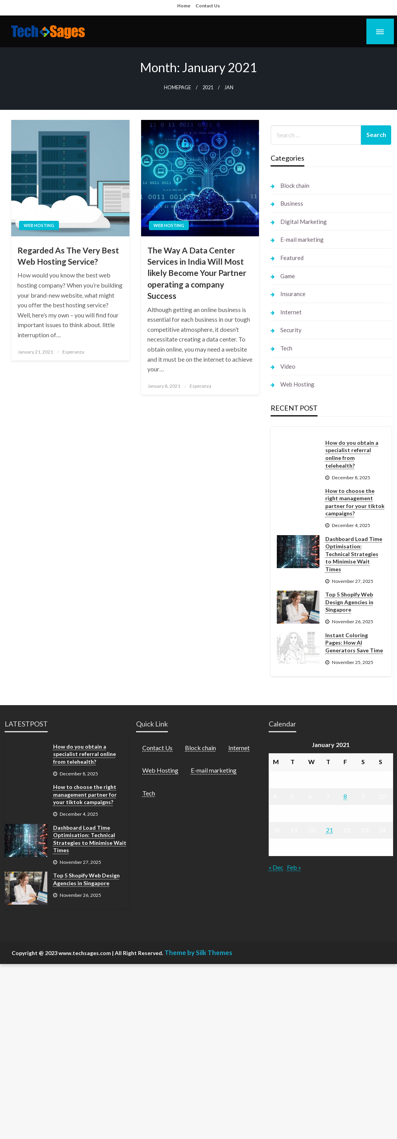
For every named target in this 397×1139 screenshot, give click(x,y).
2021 (207, 87)
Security (291, 329)
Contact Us (207, 6)
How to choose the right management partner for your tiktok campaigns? (355, 502)
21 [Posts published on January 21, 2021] (329, 830)
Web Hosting (39, 225)
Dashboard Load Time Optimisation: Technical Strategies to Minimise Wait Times (353, 554)
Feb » (294, 867)
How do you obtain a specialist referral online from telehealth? (351, 454)
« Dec (276, 867)
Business (291, 203)
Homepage (177, 87)
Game (287, 275)
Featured (292, 257)
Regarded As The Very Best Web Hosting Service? (68, 255)
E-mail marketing (302, 239)
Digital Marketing (303, 221)
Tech (286, 348)
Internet (291, 312)
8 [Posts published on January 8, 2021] (345, 796)
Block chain (294, 185)
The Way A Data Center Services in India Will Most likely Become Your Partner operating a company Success (196, 273)
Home (183, 6)
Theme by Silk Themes (198, 952)
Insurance (293, 293)
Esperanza (73, 352)
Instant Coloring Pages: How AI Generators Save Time (354, 643)
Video (287, 366)
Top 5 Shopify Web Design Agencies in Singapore (349, 602)
